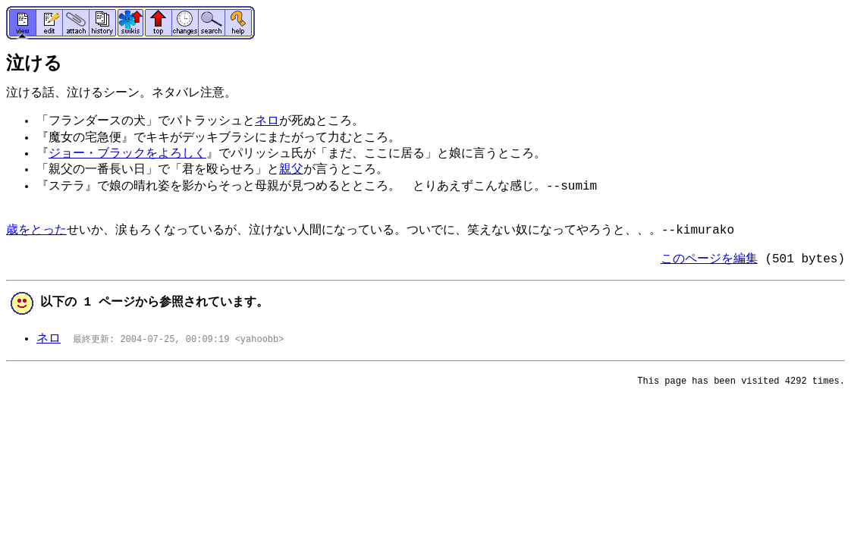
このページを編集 (709, 259)
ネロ (267, 121)
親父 (291, 170)
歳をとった (36, 230)
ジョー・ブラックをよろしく (127, 154)
